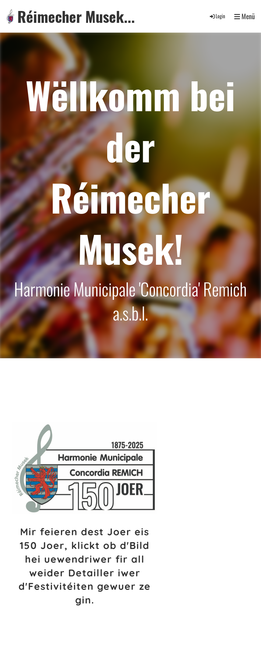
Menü (244, 16)
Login (217, 16)
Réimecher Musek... (76, 16)
